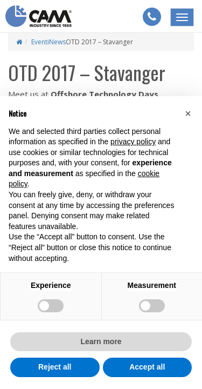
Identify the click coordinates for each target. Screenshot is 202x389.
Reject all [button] (54, 367)
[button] (188, 113)
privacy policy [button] (133, 141)
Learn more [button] (100, 341)
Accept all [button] (147, 367)
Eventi (40, 41)
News (57, 41)
